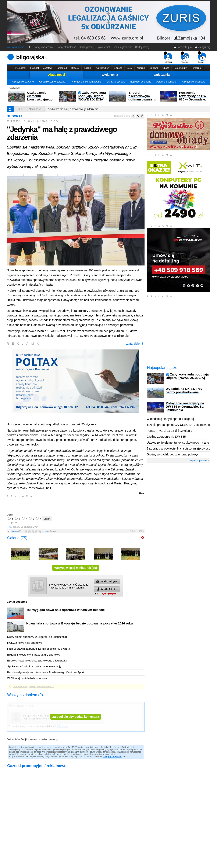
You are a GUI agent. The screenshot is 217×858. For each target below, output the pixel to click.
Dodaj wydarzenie (43, 47)
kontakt (202, 57)
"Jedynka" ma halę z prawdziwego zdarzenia (73, 109)
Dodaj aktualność (66, 47)
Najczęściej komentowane (86, 81)
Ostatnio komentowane (52, 81)
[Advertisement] (56, 505)
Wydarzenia (110, 74)
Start (19, 109)
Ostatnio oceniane (166, 81)
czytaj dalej (134, 343)
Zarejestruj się (183, 47)
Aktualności (56, 74)
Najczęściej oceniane (193, 81)
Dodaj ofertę (142, 47)
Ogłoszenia (162, 74)
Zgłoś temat (103, 47)
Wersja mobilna (15, 47)
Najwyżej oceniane (140, 81)
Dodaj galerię (86, 47)
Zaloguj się (202, 47)
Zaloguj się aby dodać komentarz (75, 716)
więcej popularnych (199, 460)
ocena (49, 531)
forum (16, 531)
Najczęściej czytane (22, 81)
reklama (185, 57)
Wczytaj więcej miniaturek (75, 567)
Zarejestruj (116, 756)
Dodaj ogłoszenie (122, 47)
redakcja (168, 57)
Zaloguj (107, 756)
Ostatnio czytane (115, 81)
